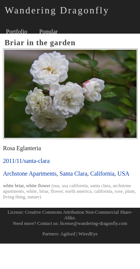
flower (56, 191)
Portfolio (16, 31)
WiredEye (87, 233)
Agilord (67, 233)
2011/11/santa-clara (26, 161)
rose (118, 191)
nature (34, 197)
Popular (48, 31)
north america (78, 191)
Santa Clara (73, 173)
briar (43, 191)
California (102, 173)
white (32, 191)
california (103, 191)
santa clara (100, 185)
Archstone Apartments (30, 173)
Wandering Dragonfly (57, 10)
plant (130, 191)
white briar (13, 185)
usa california (75, 185)
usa (56, 185)
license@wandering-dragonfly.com (93, 223)
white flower (38, 185)
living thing (14, 197)
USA (124, 173)
